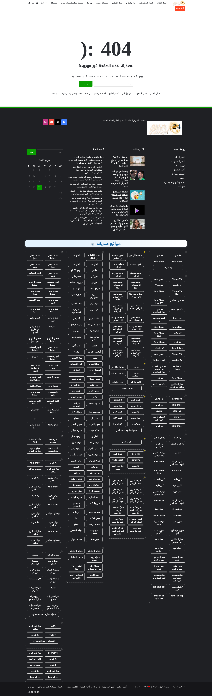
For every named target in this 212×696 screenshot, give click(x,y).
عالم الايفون (94, 318)
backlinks (94, 575)
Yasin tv (159, 285)
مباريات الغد (35, 665)
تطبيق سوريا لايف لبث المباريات (177, 578)
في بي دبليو (94, 473)
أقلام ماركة (136, 382)
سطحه (35, 555)
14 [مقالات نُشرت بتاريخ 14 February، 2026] (60, 181)
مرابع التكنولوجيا (94, 296)
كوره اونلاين (159, 348)
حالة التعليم (76, 460)
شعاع (76, 418)
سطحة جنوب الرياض (53, 580)
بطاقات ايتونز (35, 386)
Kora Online (177, 348)
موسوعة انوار (94, 412)
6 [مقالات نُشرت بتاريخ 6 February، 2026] (28, 170)
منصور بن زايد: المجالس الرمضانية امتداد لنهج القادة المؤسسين (86, 185)
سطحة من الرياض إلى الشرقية (118, 308)
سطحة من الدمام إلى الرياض (117, 329)
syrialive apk (159, 587)
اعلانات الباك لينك (76, 567)
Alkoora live (159, 515)
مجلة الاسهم (76, 303)
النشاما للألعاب (76, 454)
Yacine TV (177, 279)
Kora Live (177, 318)
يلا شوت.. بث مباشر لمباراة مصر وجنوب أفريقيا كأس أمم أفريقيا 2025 (119, 210)
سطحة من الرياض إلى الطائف (118, 297)
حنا (53, 418)
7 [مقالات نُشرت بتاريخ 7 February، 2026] (60, 176)
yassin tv (177, 285)
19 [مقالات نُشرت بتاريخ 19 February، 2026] (34, 181)
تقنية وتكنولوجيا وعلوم (72, 3)
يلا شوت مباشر (177, 300)
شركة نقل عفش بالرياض (117, 482)
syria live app (177, 595)
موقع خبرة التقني (94, 338)
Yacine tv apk (159, 360)
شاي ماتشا (53, 424)
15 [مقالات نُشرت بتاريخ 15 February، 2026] (55, 181)
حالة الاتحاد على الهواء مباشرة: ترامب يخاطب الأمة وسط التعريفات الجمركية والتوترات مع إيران (85, 160)
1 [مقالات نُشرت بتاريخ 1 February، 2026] (55, 170)
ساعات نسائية (117, 373)
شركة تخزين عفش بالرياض (135, 491)
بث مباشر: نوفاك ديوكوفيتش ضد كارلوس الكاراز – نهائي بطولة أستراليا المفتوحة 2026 (119, 179)
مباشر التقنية (76, 397)
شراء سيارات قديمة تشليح (44, 614)
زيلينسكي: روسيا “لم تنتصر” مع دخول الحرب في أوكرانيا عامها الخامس (85, 178)
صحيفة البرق (94, 491)
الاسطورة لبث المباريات (159, 418)
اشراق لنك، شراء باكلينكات (94, 567)
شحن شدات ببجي (53, 366)
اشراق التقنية (94, 288)
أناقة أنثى (76, 345)
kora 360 (117, 424)
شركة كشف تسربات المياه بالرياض (136, 510)
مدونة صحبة (94, 403)
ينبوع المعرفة (94, 460)
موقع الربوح (94, 485)
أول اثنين (76, 473)
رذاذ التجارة (76, 385)
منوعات (54, 3)
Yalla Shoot (159, 291)
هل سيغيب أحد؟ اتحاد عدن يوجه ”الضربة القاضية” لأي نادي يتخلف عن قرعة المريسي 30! (85, 201)
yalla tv (52, 635)
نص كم (94, 276)
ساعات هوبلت (126, 388)
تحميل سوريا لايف (177, 558)
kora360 (118, 400)
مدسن (94, 358)
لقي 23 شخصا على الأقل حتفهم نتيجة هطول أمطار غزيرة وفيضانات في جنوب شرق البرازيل (85, 210)
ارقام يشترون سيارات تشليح (53, 607)
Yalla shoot (159, 461)
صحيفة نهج (94, 330)
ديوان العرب (94, 424)
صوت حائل (76, 485)
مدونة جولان (76, 430)
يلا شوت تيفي (177, 309)
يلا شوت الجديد (177, 443)
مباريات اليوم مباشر (118, 467)
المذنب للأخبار (94, 448)
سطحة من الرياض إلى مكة (118, 285)
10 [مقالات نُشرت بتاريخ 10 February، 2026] (44, 176)
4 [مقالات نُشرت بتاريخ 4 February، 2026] (39, 170)
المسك (76, 467)
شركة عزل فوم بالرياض (117, 500)
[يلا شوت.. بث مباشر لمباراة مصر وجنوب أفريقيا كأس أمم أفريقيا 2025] (137, 210)
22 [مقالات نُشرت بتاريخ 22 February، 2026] (55, 187)
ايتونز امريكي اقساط (35, 348)
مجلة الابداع (94, 364)
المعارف (76, 370)
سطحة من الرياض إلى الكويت (136, 352)
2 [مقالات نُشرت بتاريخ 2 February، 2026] (50, 170)
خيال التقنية (76, 294)
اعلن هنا (76, 255)
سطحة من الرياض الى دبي (136, 318)
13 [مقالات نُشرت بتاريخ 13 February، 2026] (28, 176)
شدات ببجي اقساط (53, 256)
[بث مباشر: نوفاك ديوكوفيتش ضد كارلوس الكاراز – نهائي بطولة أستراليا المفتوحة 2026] (137, 175)
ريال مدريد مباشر (53, 479)
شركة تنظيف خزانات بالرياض (118, 510)
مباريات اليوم (35, 653)
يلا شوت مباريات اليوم (159, 310)
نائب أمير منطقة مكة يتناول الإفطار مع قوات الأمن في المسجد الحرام (85, 192)
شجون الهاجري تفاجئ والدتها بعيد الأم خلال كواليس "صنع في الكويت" (118, 224)
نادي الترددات (76, 364)
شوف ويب (94, 303)
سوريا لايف (177, 521)
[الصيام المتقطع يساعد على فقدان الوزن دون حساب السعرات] (137, 195)
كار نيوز (76, 330)
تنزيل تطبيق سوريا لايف (177, 567)
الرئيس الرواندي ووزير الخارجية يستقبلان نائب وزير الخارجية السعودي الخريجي (87, 170)
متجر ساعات (117, 382)
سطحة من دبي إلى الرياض (117, 318)
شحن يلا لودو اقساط (35, 283)
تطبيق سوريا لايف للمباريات (159, 576)
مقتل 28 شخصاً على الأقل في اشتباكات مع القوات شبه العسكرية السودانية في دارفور (86, 220)
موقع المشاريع (94, 454)
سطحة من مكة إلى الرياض (136, 295)
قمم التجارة (94, 497)
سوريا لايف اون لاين (177, 532)
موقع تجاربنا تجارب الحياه (35, 449)
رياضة (89, 3)
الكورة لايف (177, 485)
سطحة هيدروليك (35, 562)
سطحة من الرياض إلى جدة (136, 285)
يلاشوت (53, 665)
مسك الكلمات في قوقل (94, 256)
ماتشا (34, 418)
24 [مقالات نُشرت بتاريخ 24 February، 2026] (44, 187)
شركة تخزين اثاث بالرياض (135, 482)
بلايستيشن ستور (53, 393)
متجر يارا (94, 418)
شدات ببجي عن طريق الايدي (35, 329)
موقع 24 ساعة (76, 282)
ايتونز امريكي (35, 273)
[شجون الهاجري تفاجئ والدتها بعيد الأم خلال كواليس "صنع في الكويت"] (137, 224)
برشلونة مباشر (35, 469)
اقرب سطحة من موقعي (117, 256)
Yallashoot (177, 470)
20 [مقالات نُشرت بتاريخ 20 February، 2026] (28, 181)
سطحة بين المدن (53, 562)
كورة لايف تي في (159, 319)
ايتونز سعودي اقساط (53, 283)
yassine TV (177, 360)
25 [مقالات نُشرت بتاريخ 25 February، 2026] (39, 187)
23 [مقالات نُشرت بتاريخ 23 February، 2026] (50, 187)
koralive (159, 509)
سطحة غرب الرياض (117, 274)
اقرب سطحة (135, 264)
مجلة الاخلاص (76, 530)
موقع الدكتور (94, 479)
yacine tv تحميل (177, 367)
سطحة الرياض (135, 255)
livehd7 (176, 417)
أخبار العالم (162, 3)
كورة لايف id (159, 479)
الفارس (94, 436)
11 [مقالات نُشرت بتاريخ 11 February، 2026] (39, 176)
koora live (177, 399)
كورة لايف (177, 333)
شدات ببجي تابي (35, 265)
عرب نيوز (94, 309)
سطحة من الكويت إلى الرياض (118, 352)
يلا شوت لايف (159, 384)
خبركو (94, 282)
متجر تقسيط (35, 300)
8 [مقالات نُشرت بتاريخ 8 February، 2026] (55, 176)
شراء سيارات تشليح (53, 598)
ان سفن (76, 288)
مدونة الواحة (76, 497)
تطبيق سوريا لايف (177, 588)
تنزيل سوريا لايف (159, 567)
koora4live (136, 406)
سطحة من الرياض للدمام (136, 307)
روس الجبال (76, 424)
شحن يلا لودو (53, 377)
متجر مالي (76, 276)
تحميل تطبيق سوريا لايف (159, 558)
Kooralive (177, 509)
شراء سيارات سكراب (35, 589)
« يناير (60, 197)
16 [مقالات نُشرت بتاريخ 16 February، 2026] (50, 181)
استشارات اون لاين (94, 371)
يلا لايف (159, 411)
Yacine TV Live (177, 293)
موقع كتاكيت (94, 518)
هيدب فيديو (76, 379)
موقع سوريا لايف (159, 523)
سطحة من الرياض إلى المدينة (136, 341)
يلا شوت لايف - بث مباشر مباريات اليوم (159, 369)
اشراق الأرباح (76, 412)
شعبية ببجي (53, 386)
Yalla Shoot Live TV (159, 301)
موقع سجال (76, 436)
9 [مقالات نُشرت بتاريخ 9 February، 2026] (50, 176)
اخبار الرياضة (35, 659)
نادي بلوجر (76, 337)
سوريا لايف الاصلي (159, 532)
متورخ (76, 351)
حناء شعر (35, 409)
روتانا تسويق (76, 358)
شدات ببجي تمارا (35, 256)
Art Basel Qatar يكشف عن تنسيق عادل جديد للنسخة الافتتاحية (119, 161)
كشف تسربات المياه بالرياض (135, 520)
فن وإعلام (130, 3)
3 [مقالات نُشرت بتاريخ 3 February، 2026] (44, 170)
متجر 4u (53, 326)
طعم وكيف (94, 391)
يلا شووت (177, 452)
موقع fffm (94, 539)
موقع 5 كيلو (76, 270)
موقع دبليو (76, 442)
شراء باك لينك (94, 551)
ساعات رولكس (135, 374)
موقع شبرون (76, 491)
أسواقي (76, 318)
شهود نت (76, 391)
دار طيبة (76, 512)
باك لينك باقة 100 (35, 440)
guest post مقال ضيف (53, 449)
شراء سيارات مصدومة (35, 607)
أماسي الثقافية (94, 351)
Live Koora (159, 327)
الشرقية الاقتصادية (76, 311)
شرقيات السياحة (76, 404)
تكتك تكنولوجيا (94, 324)
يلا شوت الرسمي (159, 445)
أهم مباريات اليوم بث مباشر (177, 463)
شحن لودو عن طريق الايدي (35, 378)
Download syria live (159, 597)
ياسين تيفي (159, 279)
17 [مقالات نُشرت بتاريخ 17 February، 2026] (44, 181)
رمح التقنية (94, 385)
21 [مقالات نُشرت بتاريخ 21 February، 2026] (60, 187)
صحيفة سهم (94, 512)
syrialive (177, 548)
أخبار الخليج (117, 3)
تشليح (53, 587)
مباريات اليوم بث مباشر (159, 454)
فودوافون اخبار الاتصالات (76, 576)
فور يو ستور (35, 317)
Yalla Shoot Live (159, 334)
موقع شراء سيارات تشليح (35, 598)
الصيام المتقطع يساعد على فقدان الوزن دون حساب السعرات (119, 196)
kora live (136, 460)
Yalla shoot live (159, 472)
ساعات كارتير (118, 367)
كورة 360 (117, 418)
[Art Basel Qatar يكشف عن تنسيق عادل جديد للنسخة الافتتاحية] (137, 161)
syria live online (159, 549)
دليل (76, 518)
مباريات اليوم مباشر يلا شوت (177, 385)
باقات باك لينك (76, 557)
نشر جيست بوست (53, 440)
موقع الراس (76, 448)
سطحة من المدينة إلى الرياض (117, 341)
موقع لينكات (94, 503)
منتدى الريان (76, 539)
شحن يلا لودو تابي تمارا (35, 340)
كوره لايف (159, 485)
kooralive (177, 515)
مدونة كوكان (76, 324)
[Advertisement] (106, 20)
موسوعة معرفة (94, 532)
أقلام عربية (94, 430)
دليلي (94, 270)
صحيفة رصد (94, 524)
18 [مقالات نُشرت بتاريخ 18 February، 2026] (39, 181)
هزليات (94, 467)
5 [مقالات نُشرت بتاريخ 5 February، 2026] (33, 170)
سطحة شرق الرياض (135, 274)
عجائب (94, 345)
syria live (159, 539)
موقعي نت (94, 442)
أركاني (94, 397)
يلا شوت (177, 255)
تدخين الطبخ (76, 479)
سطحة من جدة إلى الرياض (136, 327)
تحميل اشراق (94, 379)
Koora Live (177, 327)
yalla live (177, 411)
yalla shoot (177, 261)
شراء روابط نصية (94, 558)
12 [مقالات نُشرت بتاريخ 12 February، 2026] (34, 176)
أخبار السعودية (146, 3)
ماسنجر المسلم (76, 504)
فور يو (35, 356)
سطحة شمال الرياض (118, 265)
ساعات (135, 367)
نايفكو (76, 524)
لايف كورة (177, 491)
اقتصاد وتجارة (102, 3)
